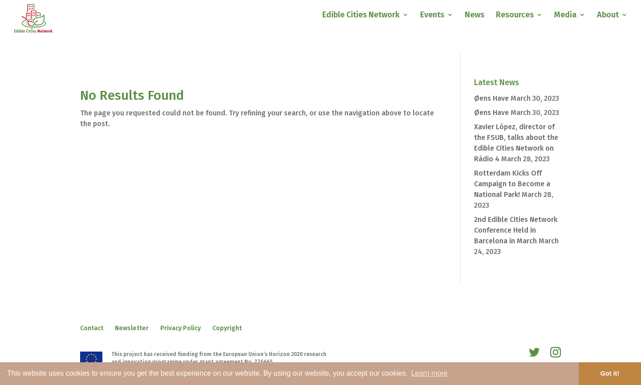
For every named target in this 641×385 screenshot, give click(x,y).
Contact (91, 328)
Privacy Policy (180, 328)
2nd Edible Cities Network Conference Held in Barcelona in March (515, 230)
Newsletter (132, 328)
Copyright (227, 328)
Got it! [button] (609, 373)
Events (432, 16)
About (608, 16)
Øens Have (491, 98)
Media (565, 16)
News (474, 16)
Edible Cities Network (361, 16)
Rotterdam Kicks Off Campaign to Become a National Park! (512, 184)
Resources (515, 16)
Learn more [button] (429, 373)
